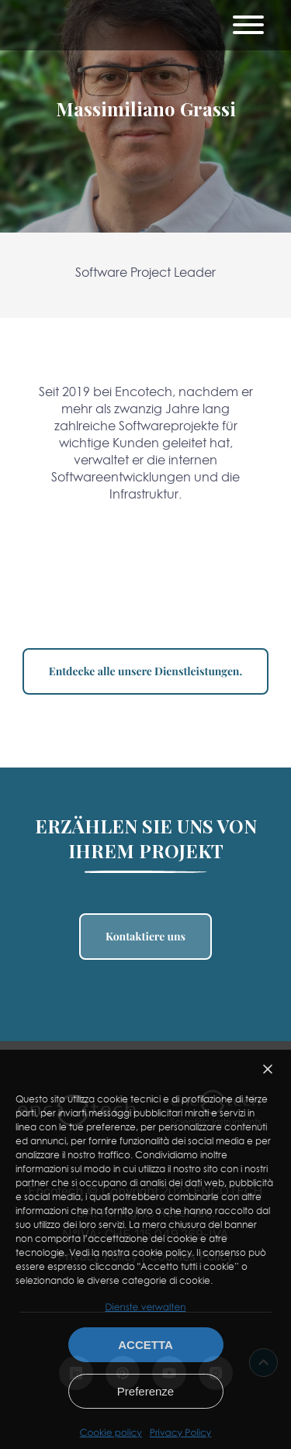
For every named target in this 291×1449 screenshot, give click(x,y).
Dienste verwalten (145, 1306)
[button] (267, 1069)
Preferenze (145, 1391)
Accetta (145, 1344)
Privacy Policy (180, 1432)
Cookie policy (111, 1432)
